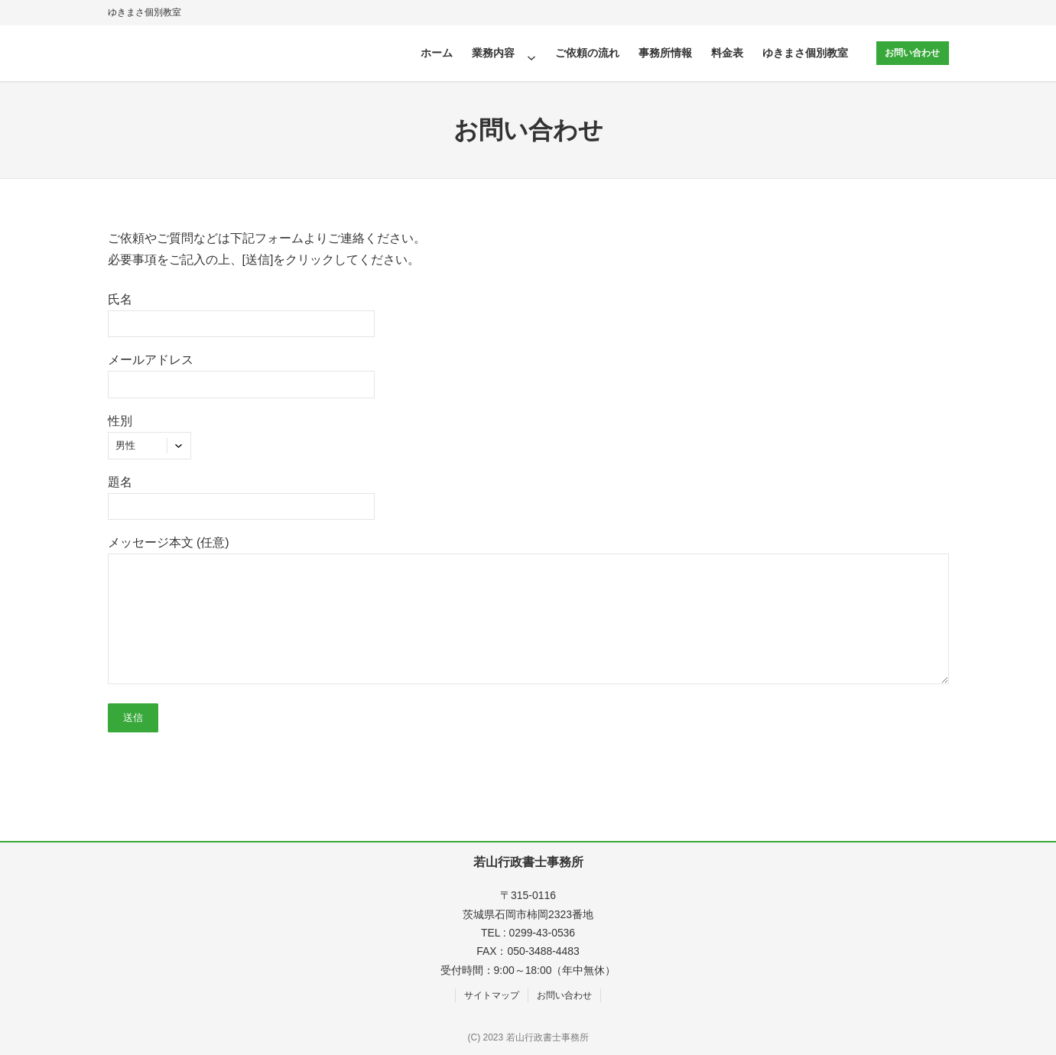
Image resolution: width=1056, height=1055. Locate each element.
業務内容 (492, 53)
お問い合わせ (912, 52)
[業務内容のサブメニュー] (530, 52)
